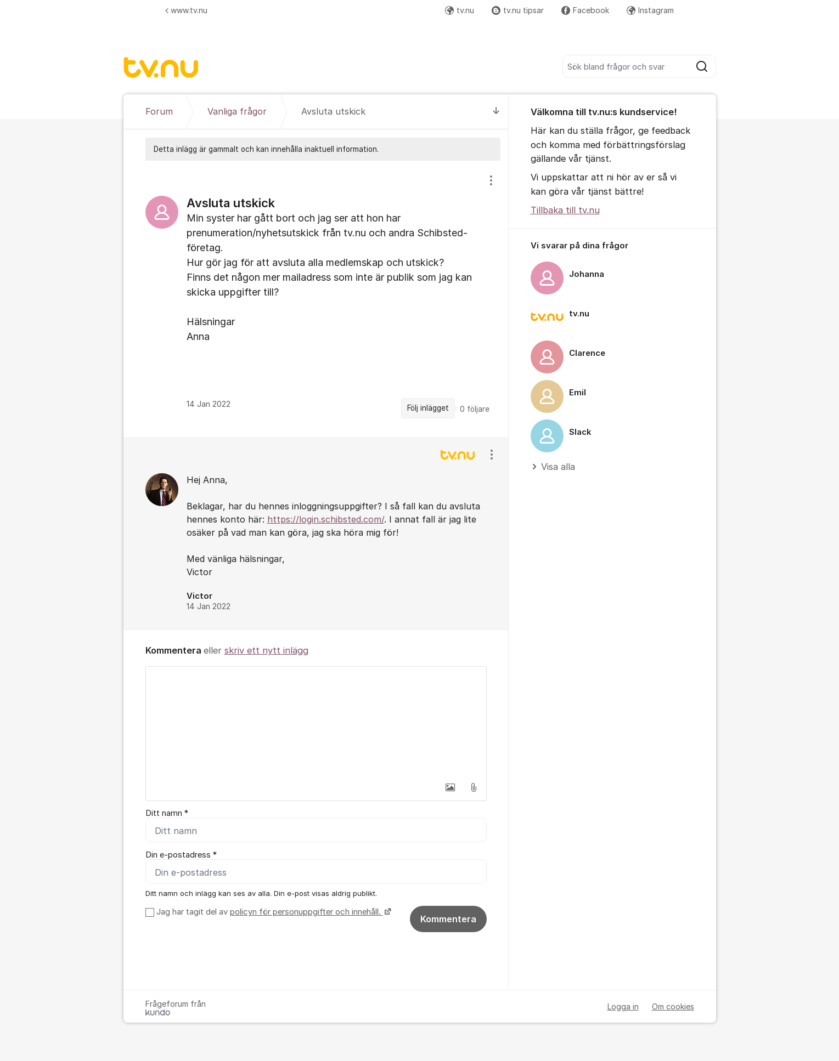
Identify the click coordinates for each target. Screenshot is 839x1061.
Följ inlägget (428, 408)
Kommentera (448, 919)
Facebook (585, 10)
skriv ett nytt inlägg (266, 650)
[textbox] (316, 721)
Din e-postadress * (181, 855)
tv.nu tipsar (518, 10)
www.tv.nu (186, 10)
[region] (316, 299)
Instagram (650, 10)
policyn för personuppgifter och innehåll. (306, 912)
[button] (450, 787)
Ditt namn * (166, 813)
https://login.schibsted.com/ (325, 519)
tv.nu (459, 10)
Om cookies (673, 1006)
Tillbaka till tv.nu (565, 210)
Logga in (623, 1006)
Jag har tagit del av (272, 912)
